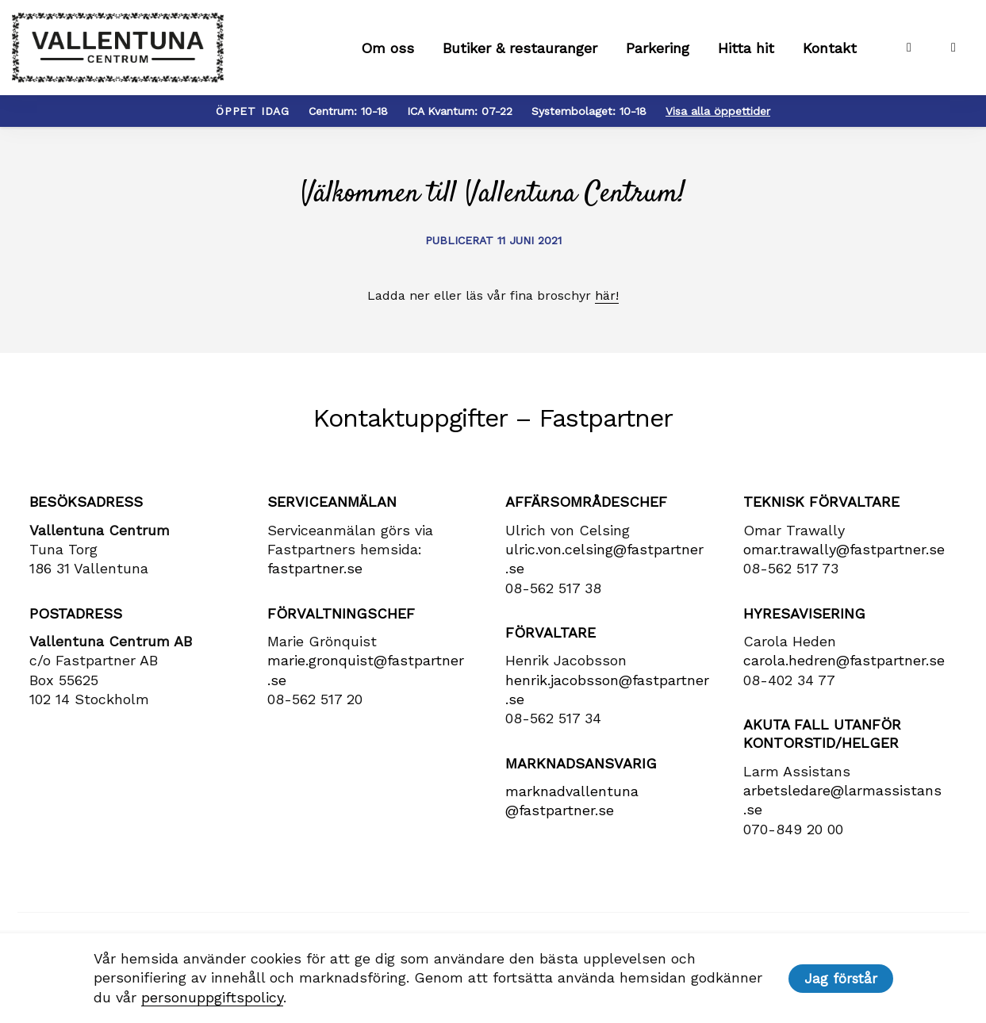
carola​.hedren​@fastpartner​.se (844, 660)
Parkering (657, 48)
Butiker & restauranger (520, 48)
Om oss (387, 48)
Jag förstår (840, 979)
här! (607, 295)
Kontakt (830, 48)
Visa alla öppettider (718, 111)
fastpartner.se (315, 568)
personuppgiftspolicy (212, 997)
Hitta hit (746, 48)
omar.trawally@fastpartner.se (844, 549)
